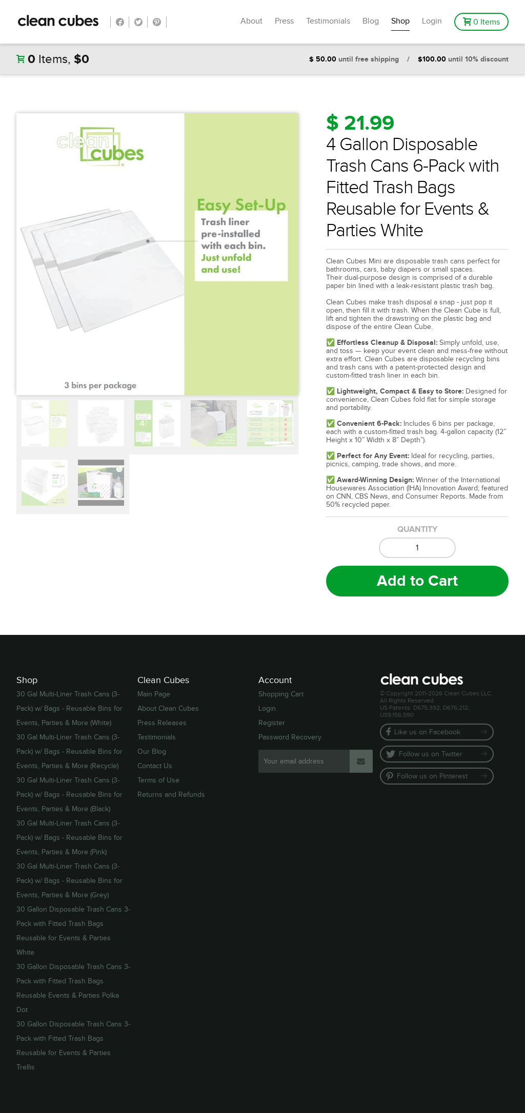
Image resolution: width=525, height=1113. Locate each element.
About (251, 21)
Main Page (153, 694)
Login (432, 21)
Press (284, 21)
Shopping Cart (281, 694)
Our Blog (151, 752)
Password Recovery (289, 737)
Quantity (417, 529)
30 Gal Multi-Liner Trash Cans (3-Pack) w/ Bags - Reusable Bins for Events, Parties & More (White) (69, 708)
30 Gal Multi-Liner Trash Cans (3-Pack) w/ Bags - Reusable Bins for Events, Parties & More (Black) (69, 794)
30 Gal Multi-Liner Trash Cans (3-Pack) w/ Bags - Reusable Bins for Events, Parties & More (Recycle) (69, 751)
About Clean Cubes (168, 709)
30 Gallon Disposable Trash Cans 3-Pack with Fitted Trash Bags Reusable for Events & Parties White (73, 931)
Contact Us (154, 766)
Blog (370, 21)
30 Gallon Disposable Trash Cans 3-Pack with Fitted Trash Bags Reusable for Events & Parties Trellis (73, 1045)
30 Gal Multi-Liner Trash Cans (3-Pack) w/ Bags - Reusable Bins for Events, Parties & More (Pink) (69, 837)
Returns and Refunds (171, 795)
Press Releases (162, 723)
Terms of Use (158, 780)
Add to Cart (417, 581)
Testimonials (328, 21)
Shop (400, 21)
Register (271, 723)
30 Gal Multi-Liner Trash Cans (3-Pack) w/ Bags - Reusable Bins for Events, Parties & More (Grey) (69, 880)
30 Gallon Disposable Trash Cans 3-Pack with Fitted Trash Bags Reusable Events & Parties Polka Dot (73, 988)
